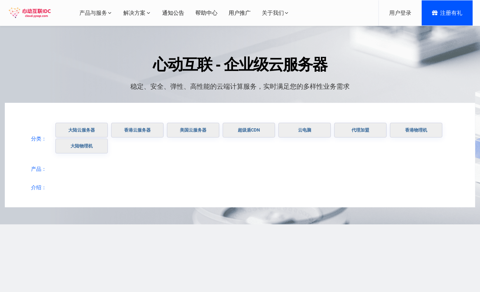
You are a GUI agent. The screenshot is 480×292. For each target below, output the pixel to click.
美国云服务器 (193, 130)
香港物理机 (416, 130)
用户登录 (400, 13)
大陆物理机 (82, 146)
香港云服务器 (137, 130)
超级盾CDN (249, 130)
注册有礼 (447, 13)
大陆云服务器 (81, 130)
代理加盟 (360, 130)
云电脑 (304, 130)
